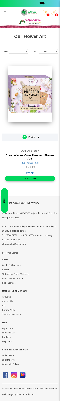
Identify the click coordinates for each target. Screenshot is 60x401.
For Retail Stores (10, 252)
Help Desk (7, 341)
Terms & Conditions (11, 314)
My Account (7, 328)
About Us (6, 296)
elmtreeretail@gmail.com (14, 244)
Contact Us (7, 301)
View (6, 51)
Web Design (8, 394)
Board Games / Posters (13, 278)
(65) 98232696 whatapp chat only (36, 235)
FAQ (4, 305)
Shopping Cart (8, 332)
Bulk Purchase (9, 282)
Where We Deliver (10, 364)
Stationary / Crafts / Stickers (15, 274)
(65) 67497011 (13, 235)
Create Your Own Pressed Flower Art (30, 156)
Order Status (8, 355)
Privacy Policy (8, 310)
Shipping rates (8, 359)
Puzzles (5, 269)
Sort (35, 51)
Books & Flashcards (11, 265)
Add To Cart (30, 178)
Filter (4, 200)
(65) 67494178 (13, 239)
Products (6, 337)
